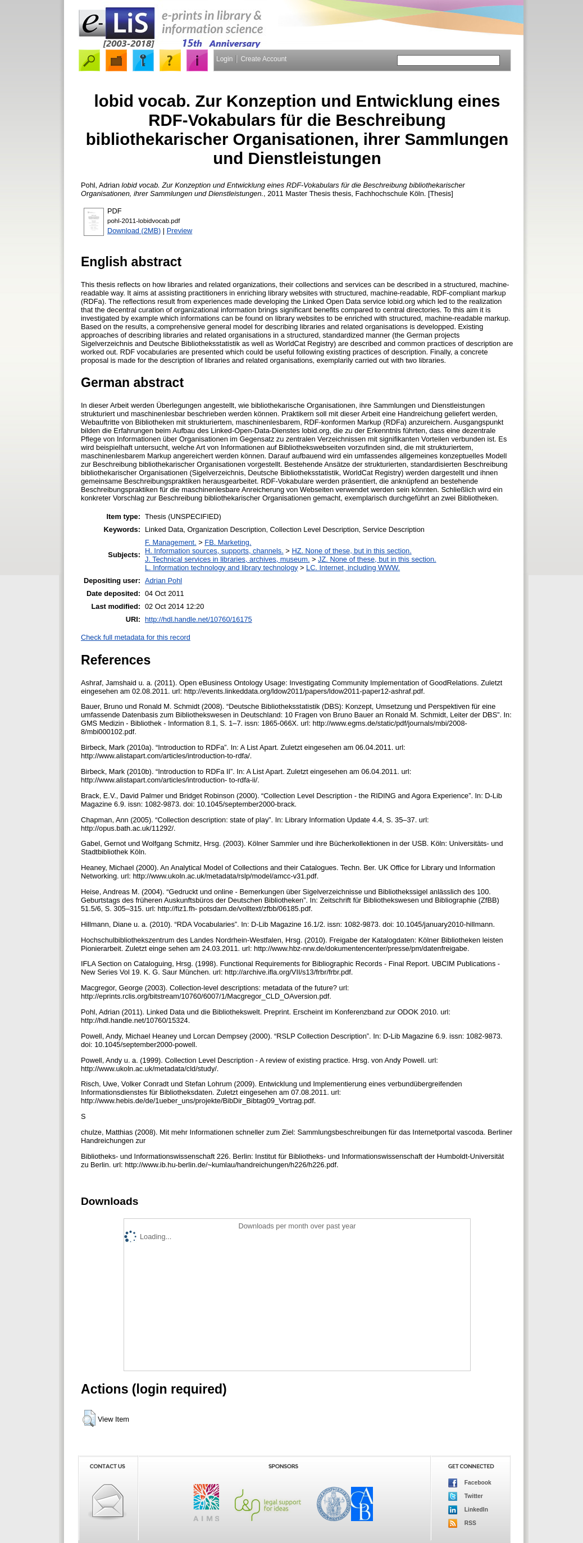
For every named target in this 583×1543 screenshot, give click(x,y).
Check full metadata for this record (135, 637)
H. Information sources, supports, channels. (214, 551)
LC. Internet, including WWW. (353, 567)
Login (224, 59)
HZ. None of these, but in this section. (351, 551)
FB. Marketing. (227, 542)
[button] (89, 1418)
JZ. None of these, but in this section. (377, 559)
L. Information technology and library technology (221, 567)
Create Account (263, 59)
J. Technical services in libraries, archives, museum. (227, 559)
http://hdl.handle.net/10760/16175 (198, 619)
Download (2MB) (134, 230)
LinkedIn (468, 1509)
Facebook (469, 1482)
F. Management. (171, 542)
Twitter (465, 1496)
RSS (462, 1523)
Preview (180, 230)
